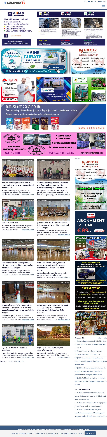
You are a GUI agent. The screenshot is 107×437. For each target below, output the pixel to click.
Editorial (63, 429)
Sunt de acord (90, 433)
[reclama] (53, 45)
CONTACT (102, 1)
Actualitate (22, 429)
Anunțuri (75, 429)
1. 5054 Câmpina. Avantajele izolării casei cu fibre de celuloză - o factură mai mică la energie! (90, 344)
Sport (69, 429)
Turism (86, 429)
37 (17, 361)
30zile (105, 338)
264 (23, 361)
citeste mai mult (28, 194)
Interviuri (49, 429)
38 (19, 361)
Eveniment (41, 429)
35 (11, 361)
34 (9, 361)
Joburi (81, 429)
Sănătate (56, 429)
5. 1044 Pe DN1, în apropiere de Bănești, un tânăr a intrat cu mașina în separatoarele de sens (91, 381)
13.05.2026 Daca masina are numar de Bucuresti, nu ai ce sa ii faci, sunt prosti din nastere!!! (90, 396)
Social (34, 429)
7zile (99, 338)
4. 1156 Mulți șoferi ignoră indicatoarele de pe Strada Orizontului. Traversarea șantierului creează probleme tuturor (90, 371)
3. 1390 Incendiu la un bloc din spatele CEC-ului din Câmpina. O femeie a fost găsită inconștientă (91, 361)
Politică (29, 429)
